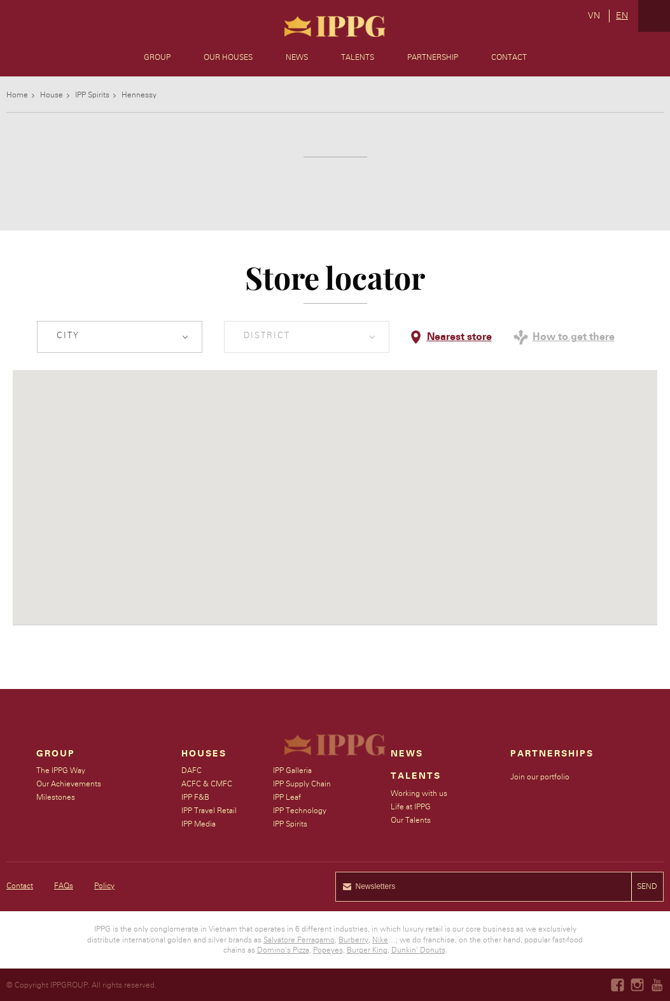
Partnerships (552, 753)
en (622, 15)
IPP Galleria (293, 770)
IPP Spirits (92, 95)
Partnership (432, 57)
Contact (509, 57)
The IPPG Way (60, 770)
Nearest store (459, 337)
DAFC (192, 770)
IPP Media (199, 824)
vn (594, 15)
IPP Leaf (288, 797)
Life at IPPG (411, 807)
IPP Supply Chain (303, 784)
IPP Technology (300, 810)
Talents (357, 57)
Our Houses (228, 57)
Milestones (55, 797)
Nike (380, 940)
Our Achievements (68, 784)
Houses (204, 753)
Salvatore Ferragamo (299, 940)
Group (157, 57)
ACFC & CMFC (207, 784)
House (51, 95)
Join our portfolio (540, 777)
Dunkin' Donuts (418, 950)
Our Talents (411, 820)
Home (17, 95)
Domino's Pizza (283, 950)
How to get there (574, 337)
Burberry (353, 940)
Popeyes (328, 950)
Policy (104, 886)
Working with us (419, 793)
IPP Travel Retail (209, 810)
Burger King (367, 950)
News (297, 57)
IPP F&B (196, 797)
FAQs (63, 886)
